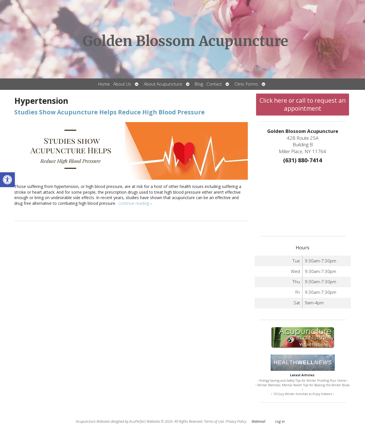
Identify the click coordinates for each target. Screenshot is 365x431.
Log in (280, 421)
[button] (7, 179)
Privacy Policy (236, 421)
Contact (214, 84)
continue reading (135, 203)
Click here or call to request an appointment (302, 104)
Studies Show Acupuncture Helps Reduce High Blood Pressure (109, 112)
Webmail (258, 421)
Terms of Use (214, 421)
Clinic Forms (246, 84)
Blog (199, 84)
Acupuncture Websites (93, 421)
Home (104, 84)
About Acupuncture (163, 84)
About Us (122, 84)
